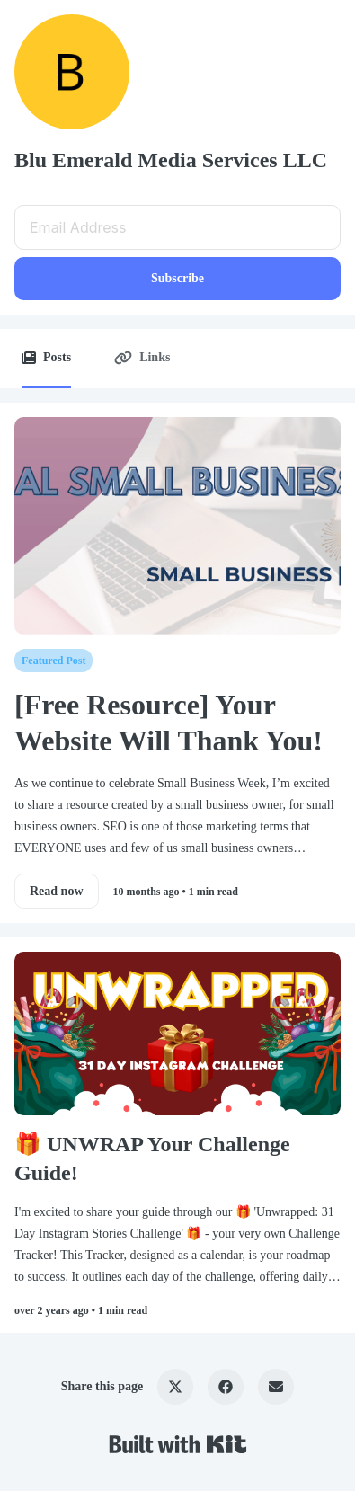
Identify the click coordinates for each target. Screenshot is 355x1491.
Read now (57, 891)
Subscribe (177, 278)
